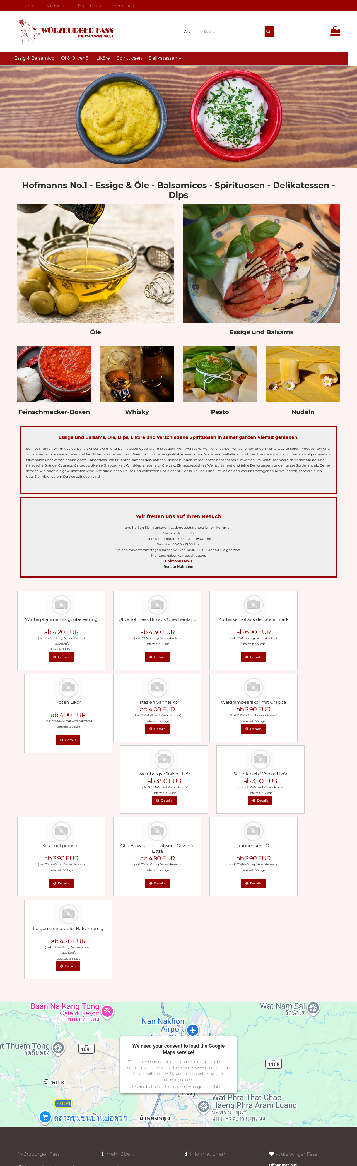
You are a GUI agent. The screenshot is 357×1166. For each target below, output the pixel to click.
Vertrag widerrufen (205, 1082)
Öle (95, 332)
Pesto (220, 412)
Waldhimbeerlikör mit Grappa (137, 701)
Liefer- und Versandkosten (206, 1037)
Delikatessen (169, 58)
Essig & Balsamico (39, 58)
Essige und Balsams (261, 332)
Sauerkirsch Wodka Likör (303, 701)
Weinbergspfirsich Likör (220, 701)
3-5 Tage (60, 649)
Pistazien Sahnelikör (54, 701)
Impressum (194, 1064)
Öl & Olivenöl (80, 58)
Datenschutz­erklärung (203, 1046)
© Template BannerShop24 (178, 1143)
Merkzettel (54, 5)
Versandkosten (66, 637)
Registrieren (87, 5)
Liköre (107, 58)
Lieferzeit (192, 1019)
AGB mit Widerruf (199, 1028)
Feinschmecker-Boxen (54, 412)
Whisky (137, 412)
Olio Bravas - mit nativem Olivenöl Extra (137, 775)
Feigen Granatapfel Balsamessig (303, 775)
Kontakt (191, 1055)
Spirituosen (133, 58)
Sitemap (192, 1073)
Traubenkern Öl (220, 772)
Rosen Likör (303, 618)
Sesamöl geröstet (54, 772)
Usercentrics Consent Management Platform (188, 930)
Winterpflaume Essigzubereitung (54, 621)
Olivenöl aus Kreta (116, 1028)
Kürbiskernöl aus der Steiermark (220, 621)
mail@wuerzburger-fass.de (44, 1094)
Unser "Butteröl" (115, 1019)
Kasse (26, 5)
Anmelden (122, 5)
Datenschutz (206, 1143)
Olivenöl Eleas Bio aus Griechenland (137, 621)
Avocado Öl (111, 1010)
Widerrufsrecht (197, 1010)
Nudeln (303, 412)
